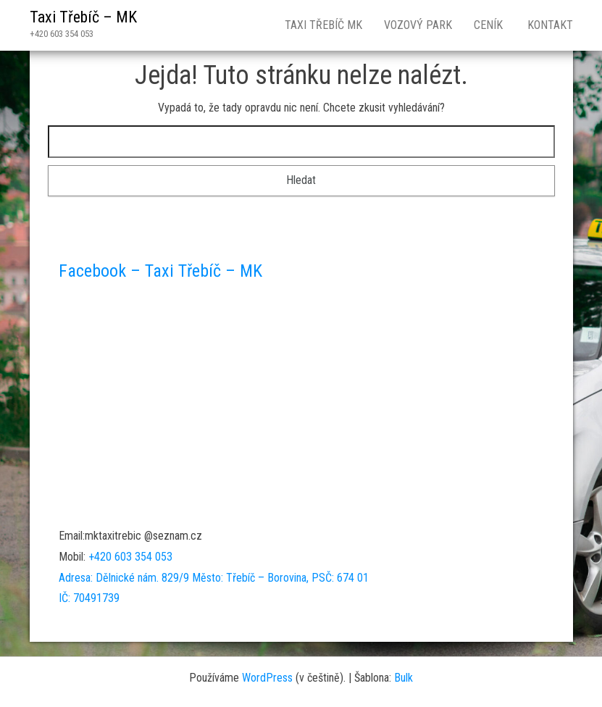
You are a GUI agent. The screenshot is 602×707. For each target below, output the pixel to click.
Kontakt (548, 25)
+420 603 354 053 (130, 557)
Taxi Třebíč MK (323, 25)
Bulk (403, 678)
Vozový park (418, 25)
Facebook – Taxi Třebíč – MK (160, 271)
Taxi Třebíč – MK (83, 17)
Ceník (488, 25)
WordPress (267, 678)
